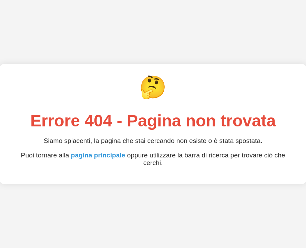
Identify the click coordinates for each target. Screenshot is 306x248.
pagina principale (98, 155)
